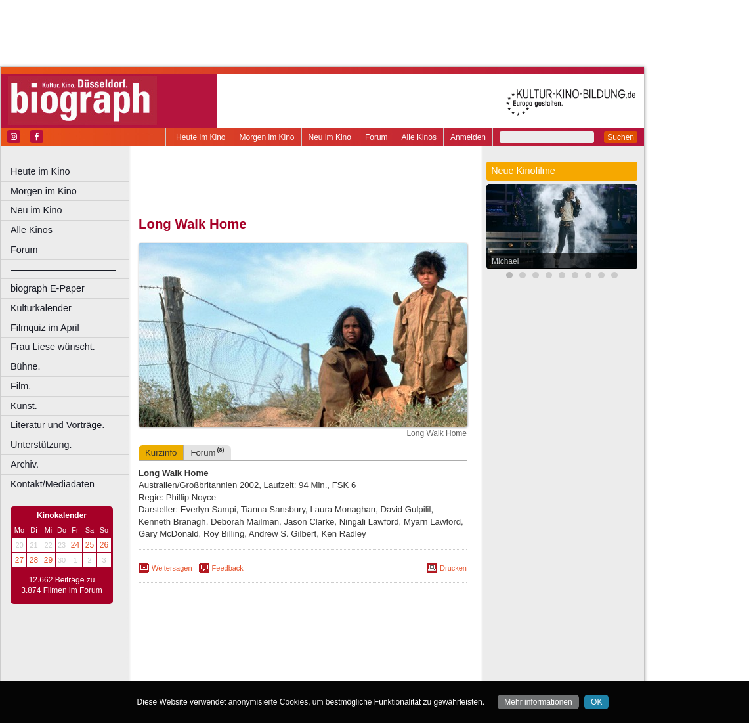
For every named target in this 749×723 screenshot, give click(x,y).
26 (104, 545)
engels (263, 660)
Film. (21, 386)
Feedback (228, 568)
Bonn (230, 671)
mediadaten (404, 648)
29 (48, 560)
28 (34, 560)
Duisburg (400, 671)
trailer (302, 660)
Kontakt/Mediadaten (53, 484)
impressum (309, 648)
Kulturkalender (41, 308)
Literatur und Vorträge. (57, 425)
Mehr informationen (538, 702)
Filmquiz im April (45, 327)
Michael (505, 261)
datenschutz (356, 648)
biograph (197, 660)
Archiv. (25, 464)
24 (75, 545)
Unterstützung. (41, 444)
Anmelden (468, 137)
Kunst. (24, 406)
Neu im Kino (330, 137)
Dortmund (320, 671)
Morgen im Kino (266, 137)
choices (232, 660)
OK (596, 702)
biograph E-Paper (48, 288)
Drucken (453, 568)
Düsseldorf (360, 671)
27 (19, 560)
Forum (376, 137)
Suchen (620, 137)
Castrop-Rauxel (271, 671)
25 (89, 545)
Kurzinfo (161, 453)
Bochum (202, 671)
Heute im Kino (200, 137)
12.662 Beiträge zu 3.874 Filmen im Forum (61, 585)
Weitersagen (172, 568)
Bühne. (26, 366)
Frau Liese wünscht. (53, 346)
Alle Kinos (419, 137)
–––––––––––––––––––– (63, 269)
